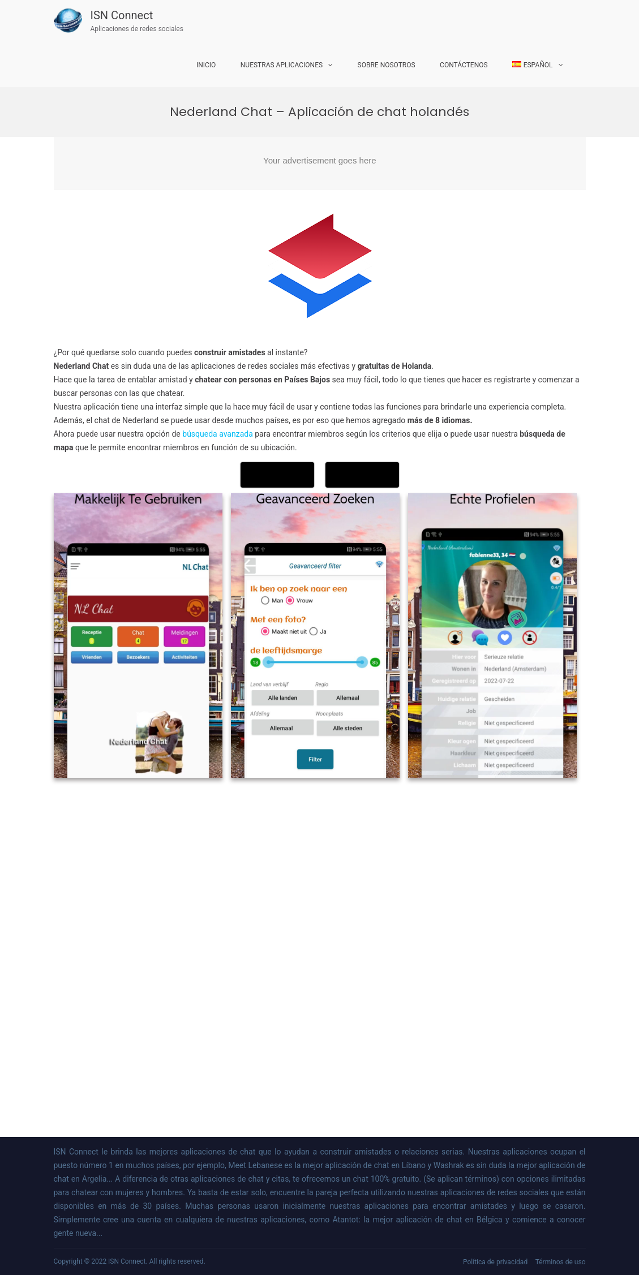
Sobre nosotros (386, 65)
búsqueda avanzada (217, 433)
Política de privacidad (495, 1262)
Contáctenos (463, 65)
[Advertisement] (320, 163)
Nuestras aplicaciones (282, 65)
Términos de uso (560, 1262)
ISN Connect (122, 15)
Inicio (206, 65)
